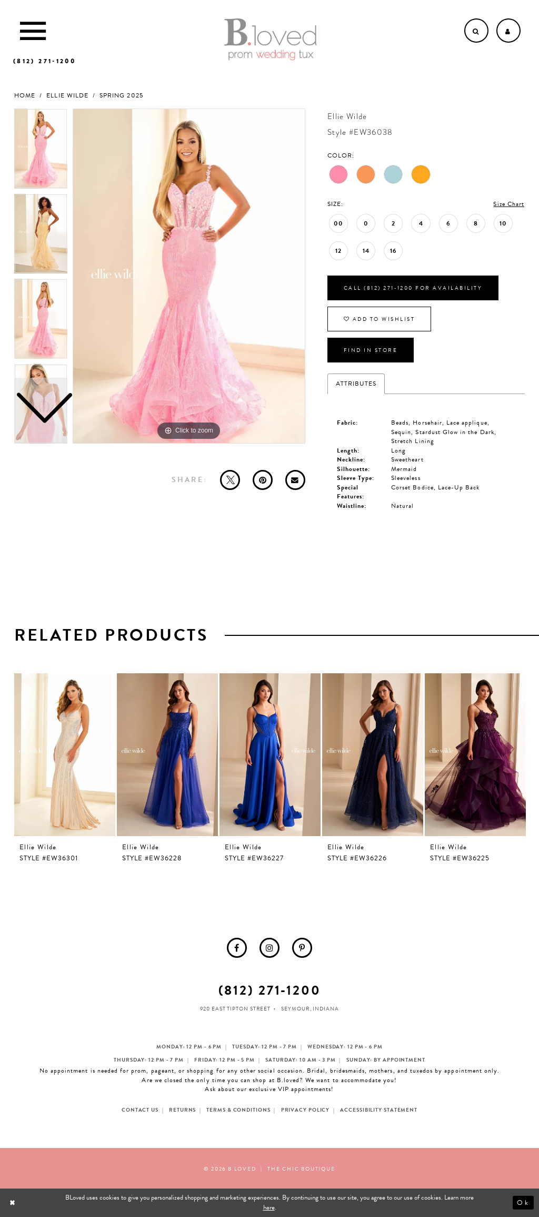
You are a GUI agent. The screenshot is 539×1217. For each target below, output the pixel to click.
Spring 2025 (121, 95)
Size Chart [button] (508, 204)
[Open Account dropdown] (508, 30)
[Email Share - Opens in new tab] (295, 480)
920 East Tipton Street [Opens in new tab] (235, 1009)
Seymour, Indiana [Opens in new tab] (309, 1009)
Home (24, 95)
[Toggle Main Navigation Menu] (32, 30)
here (269, 1207)
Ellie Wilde (67, 95)
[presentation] (64, 754)
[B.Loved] (270, 39)
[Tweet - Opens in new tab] (230, 480)
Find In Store (371, 350)
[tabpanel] (189, 276)
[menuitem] (237, 948)
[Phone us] (44, 61)
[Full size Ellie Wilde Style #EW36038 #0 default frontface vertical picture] (189, 276)
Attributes (356, 383)
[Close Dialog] (13, 1202)
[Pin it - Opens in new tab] (263, 480)
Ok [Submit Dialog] (523, 1202)
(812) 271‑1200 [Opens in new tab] (269, 990)
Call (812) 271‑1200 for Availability (413, 288)
